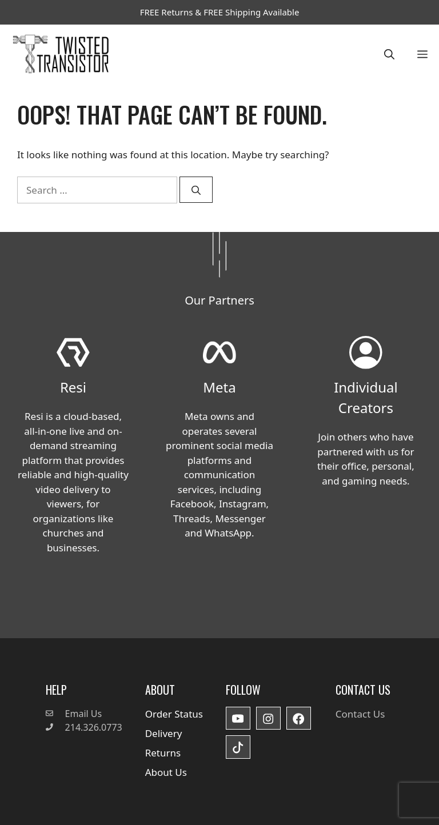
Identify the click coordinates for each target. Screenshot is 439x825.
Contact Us (360, 713)
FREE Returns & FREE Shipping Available (220, 12)
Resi (73, 387)
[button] (389, 54)
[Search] (196, 190)
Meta (219, 387)
